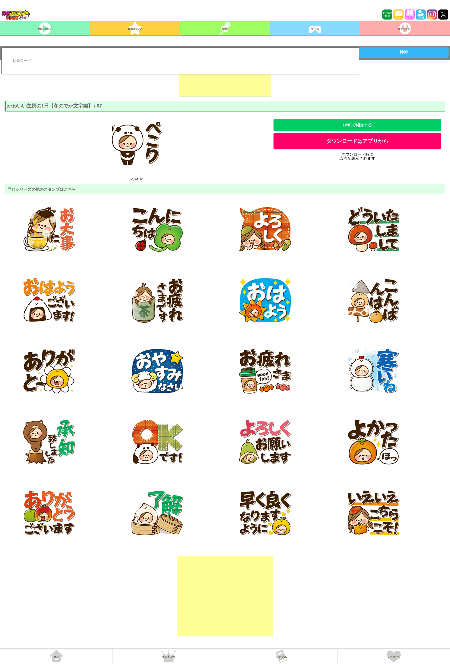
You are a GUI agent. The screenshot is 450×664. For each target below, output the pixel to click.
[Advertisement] (225, 82)
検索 (404, 52)
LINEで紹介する (357, 125)
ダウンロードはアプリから (357, 141)
